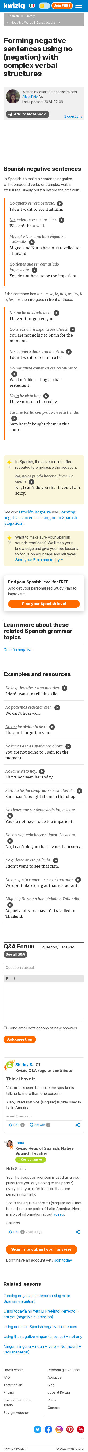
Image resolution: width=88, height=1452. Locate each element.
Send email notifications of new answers (42, 1028)
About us (54, 1377)
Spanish (13, 16)
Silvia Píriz (30, 97)
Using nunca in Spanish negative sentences (40, 1326)
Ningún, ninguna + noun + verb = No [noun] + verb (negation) (42, 1349)
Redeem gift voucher (64, 1370)
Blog (51, 1385)
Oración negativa (35, 512)
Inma (19, 1142)
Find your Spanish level (44, 603)
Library (30, 16)
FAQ (7, 1377)
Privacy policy (15, 1448)
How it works (13, 1370)
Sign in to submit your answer (41, 1249)
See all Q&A (15, 954)
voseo (58, 1214)
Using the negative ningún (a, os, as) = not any (43, 1336)
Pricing (9, 1392)
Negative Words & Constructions (33, 22)
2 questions (73, 116)
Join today (63, 1260)
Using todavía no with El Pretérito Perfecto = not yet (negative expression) (41, 1314)
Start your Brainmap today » (39, 559)
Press (52, 1400)
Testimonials (13, 1385)
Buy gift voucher (16, 1413)
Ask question (19, 1039)
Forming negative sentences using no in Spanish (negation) (37, 1298)
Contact (54, 1408)
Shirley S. (24, 1064)
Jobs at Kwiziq (59, 1392)
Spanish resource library (17, 1402)
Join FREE (62, 6)
